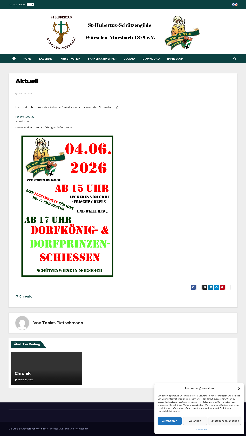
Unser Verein (71, 58)
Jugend (129, 58)
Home (27, 58)
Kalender (46, 58)
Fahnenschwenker (102, 58)
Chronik (23, 296)
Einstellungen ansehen (225, 420)
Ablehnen (195, 420)
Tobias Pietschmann (62, 322)
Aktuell (26, 81)
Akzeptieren (169, 420)
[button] (239, 388)
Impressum (201, 429)
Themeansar (81, 428)
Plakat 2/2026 (24, 116)
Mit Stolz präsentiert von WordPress (29, 428)
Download (151, 58)
